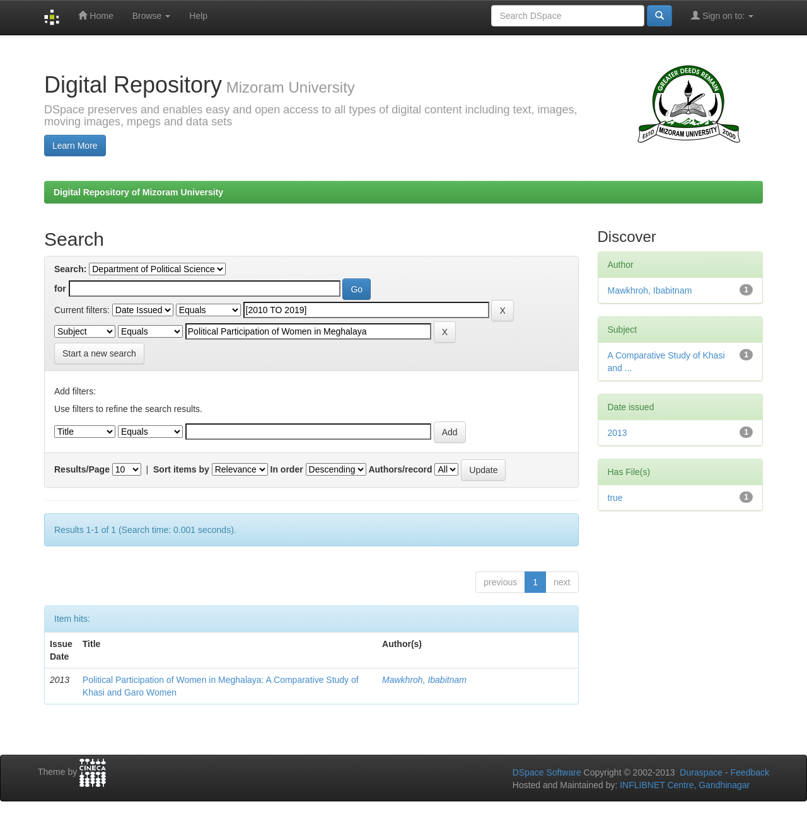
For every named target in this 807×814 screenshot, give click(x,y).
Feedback (750, 772)
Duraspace (701, 772)
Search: (70, 269)
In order (286, 469)
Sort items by (181, 469)
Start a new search (99, 353)
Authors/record (400, 469)
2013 (617, 433)
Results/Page (82, 469)
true (615, 498)
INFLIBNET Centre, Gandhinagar (683, 785)
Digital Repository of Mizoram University (138, 192)
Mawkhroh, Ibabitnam (424, 680)
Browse (151, 16)
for (60, 289)
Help (198, 16)
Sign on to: (722, 15)
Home (95, 15)
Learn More (75, 145)
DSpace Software (547, 772)
